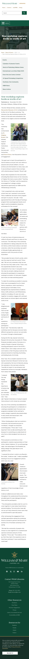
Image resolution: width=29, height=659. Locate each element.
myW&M (15, 7)
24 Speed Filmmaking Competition (13, 78)
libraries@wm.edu (16, 592)
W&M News (6, 85)
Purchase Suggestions (14, 607)
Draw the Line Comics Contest (11, 75)
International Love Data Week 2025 (13, 71)
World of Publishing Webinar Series (13, 67)
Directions (14, 602)
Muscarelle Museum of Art (9, 110)
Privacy (14, 610)
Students (14, 625)
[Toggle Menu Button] (2, 23)
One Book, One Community (10, 82)
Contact (9, 7)
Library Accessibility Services (14, 612)
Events (5, 60)
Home (2, 52)
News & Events (9, 52)
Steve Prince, (7, 154)
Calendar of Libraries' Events (11, 64)
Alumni (14, 630)
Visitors (14, 632)
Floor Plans (14, 605)
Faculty (14, 628)
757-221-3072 (16, 590)
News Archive (7, 89)
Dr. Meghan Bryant (3, 135)
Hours (3, 7)
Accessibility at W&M (14, 615)
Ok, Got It (10, 654)
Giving (20, 7)
